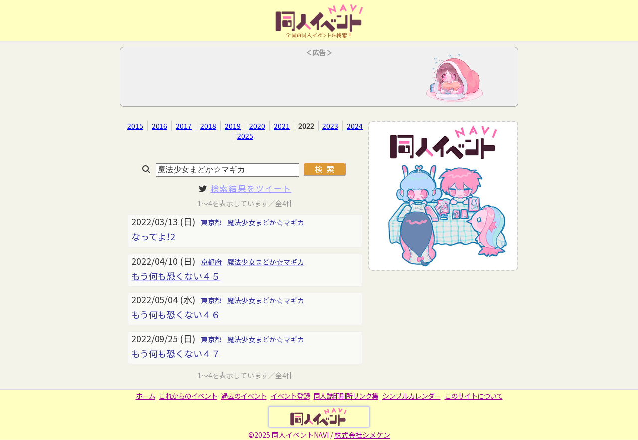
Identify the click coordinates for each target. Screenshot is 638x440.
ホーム (145, 396)
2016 (159, 126)
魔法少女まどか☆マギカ (265, 222)
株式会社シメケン (362, 435)
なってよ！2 (153, 236)
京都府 (211, 262)
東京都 (211, 222)
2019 (233, 126)
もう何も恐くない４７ (175, 353)
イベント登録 (290, 396)
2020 (257, 126)
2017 (184, 126)
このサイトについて (474, 396)
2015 (135, 126)
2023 (330, 126)
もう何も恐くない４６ (175, 314)
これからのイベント (188, 396)
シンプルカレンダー (411, 396)
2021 (282, 126)
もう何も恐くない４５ (175, 275)
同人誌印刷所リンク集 (346, 396)
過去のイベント (244, 396)
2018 (208, 126)
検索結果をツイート (251, 188)
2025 (245, 136)
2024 (355, 126)
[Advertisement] (319, 79)
